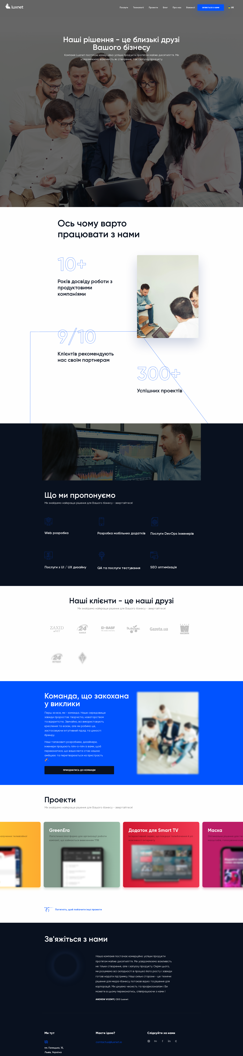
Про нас (177, 7)
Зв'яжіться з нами (210, 8)
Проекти (153, 7)
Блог (165, 7)
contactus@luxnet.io (109, 1040)
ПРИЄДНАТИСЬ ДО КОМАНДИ (79, 770)
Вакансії (190, 7)
